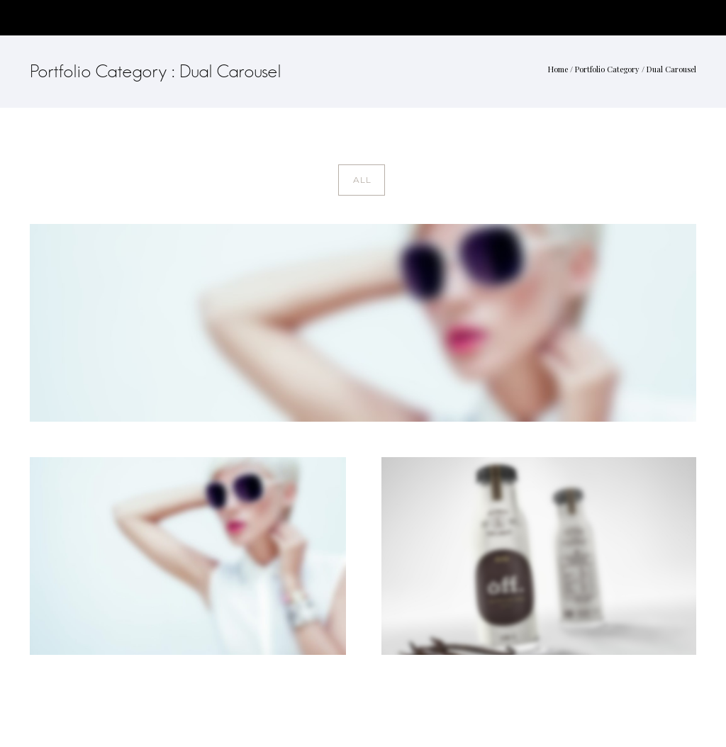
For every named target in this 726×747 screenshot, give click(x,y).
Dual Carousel (671, 69)
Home (558, 69)
